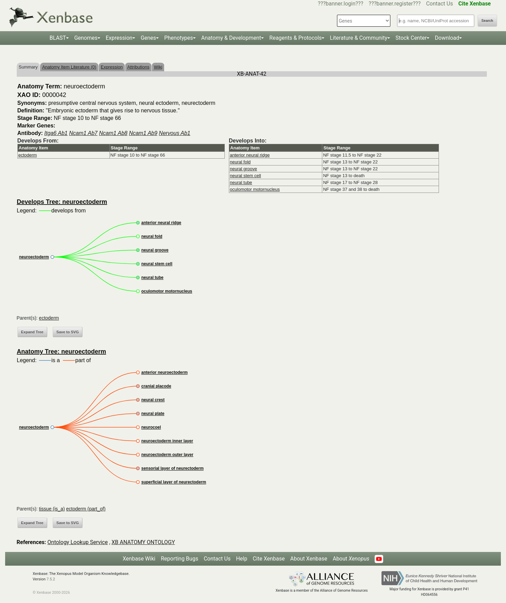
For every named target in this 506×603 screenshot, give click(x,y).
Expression (119, 38)
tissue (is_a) (52, 509)
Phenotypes (178, 38)
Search (487, 21)
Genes (148, 38)
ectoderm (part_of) (85, 509)
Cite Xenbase (269, 558)
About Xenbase (308, 558)
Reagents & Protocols (295, 38)
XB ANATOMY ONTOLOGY (143, 542)
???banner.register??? (395, 3)
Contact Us (439, 3)
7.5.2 (51, 579)
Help (241, 558)
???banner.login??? (340, 3)
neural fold (240, 161)
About (351, 558)
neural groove (243, 168)
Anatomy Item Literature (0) (69, 67)
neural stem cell (245, 175)
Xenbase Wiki (139, 558)
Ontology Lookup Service (78, 542)
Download (447, 38)
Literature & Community (358, 38)
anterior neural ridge (250, 155)
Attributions (138, 67)
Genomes (86, 38)
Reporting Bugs (179, 558)
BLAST (58, 38)
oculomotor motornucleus (255, 189)
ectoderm (27, 155)
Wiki (158, 67)
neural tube (241, 182)
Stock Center (411, 38)
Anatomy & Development (231, 38)
